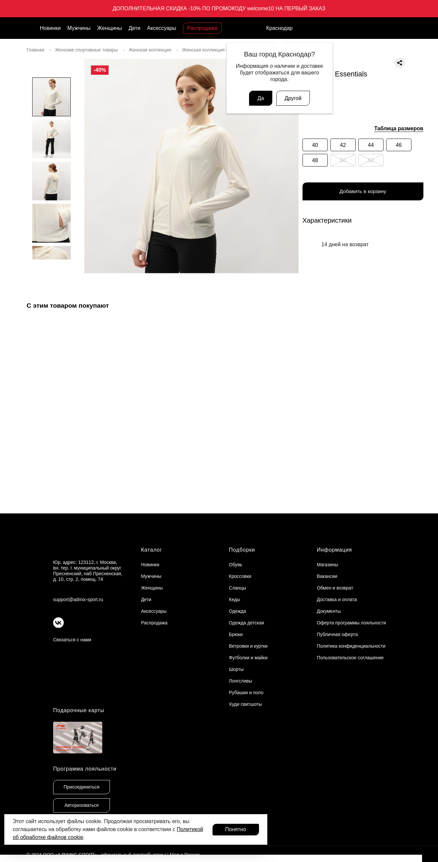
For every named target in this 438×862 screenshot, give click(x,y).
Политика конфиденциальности (351, 646)
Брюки (235, 634)
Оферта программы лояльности (351, 622)
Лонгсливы (240, 681)
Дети (134, 28)
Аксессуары (161, 28)
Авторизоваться (81, 805)
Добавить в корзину (363, 192)
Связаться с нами (72, 639)
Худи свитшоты (245, 704)
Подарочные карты (78, 710)
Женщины (109, 28)
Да (260, 98)
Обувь (235, 564)
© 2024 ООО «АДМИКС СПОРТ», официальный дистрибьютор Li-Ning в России (113, 854)
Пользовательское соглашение (350, 657)
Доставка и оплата (337, 599)
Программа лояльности (85, 769)
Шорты (236, 669)
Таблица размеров (398, 128)
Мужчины (79, 28)
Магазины (327, 564)
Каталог (151, 550)
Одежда (237, 611)
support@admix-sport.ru (78, 599)
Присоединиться (82, 787)
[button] (51, 273)
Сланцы (237, 588)
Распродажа (202, 28)
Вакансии (327, 576)
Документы (329, 611)
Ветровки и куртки (248, 646)
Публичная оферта (337, 634)
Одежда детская (246, 622)
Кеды (234, 599)
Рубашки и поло (246, 692)
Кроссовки (240, 576)
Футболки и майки (248, 657)
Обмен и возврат (335, 588)
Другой (293, 98)
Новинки (50, 28)
